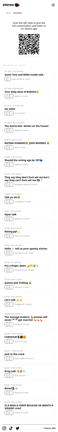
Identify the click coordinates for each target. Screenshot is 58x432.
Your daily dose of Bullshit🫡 (22, 91)
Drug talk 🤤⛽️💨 (15, 371)
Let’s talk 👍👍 (13, 299)
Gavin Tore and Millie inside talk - (25, 74)
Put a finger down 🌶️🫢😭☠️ (22, 265)
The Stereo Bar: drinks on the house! (26, 126)
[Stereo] (11, 5)
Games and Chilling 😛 (18, 282)
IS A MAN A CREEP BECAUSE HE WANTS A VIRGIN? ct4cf (29, 407)
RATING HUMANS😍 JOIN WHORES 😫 (27, 143)
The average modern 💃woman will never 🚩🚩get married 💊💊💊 (26, 318)
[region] (29, 13)
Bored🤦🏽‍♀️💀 (11, 388)
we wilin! (10, 108)
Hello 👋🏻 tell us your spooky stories (26, 248)
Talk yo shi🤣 (12, 197)
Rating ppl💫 (12, 231)
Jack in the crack (14, 354)
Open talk (10, 214)
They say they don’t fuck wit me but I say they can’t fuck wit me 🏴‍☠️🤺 (27, 179)
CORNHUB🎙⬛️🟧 (15, 337)
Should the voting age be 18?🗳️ (23, 160)
